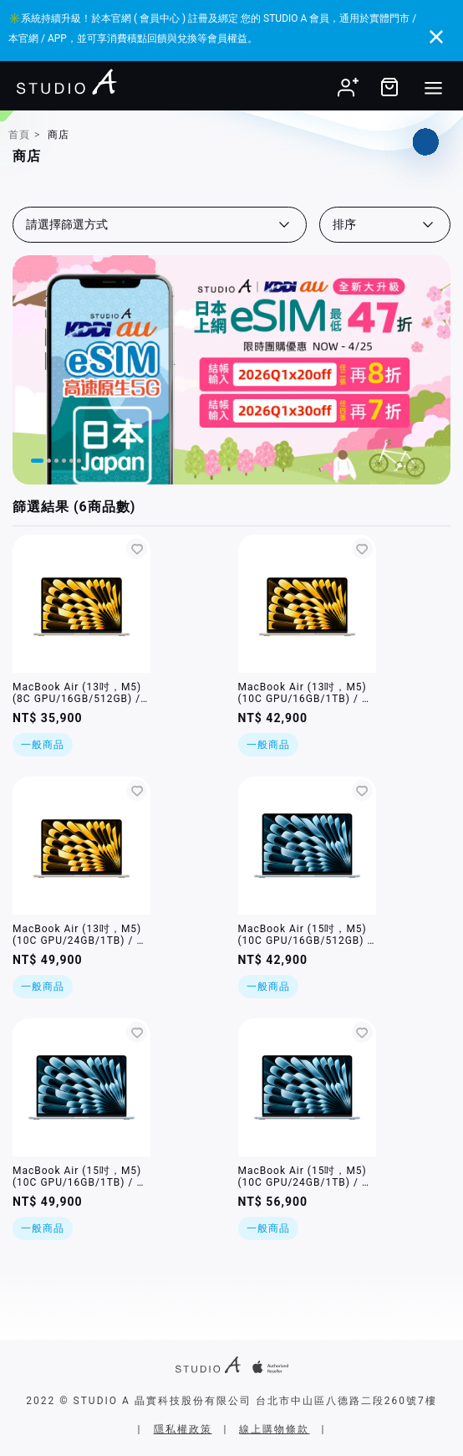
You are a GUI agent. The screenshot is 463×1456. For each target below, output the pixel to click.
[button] (37, 461)
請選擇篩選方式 (67, 224)
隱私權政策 (183, 1429)
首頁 (19, 135)
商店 (58, 135)
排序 (344, 224)
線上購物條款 (274, 1429)
